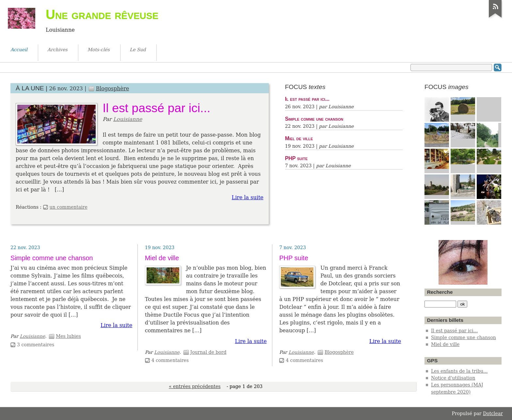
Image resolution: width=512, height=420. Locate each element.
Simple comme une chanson (314, 119)
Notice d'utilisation (453, 378)
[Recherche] (440, 304)
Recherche (440, 292)
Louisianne (127, 119)
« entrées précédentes (194, 386)
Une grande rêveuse (102, 14)
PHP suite (296, 158)
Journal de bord (208, 352)
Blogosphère (112, 88)
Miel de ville (299, 138)
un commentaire (69, 207)
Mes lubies (68, 336)
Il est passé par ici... (156, 108)
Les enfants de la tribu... (459, 371)
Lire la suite (248, 197)
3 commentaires (35, 344)
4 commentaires (170, 360)
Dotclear (493, 413)
